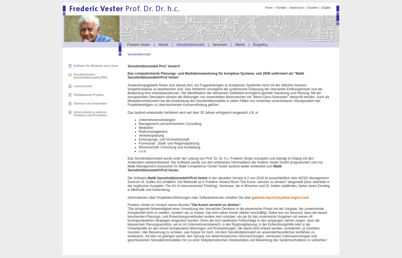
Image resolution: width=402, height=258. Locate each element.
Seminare (220, 45)
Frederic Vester (138, 45)
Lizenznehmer (83, 86)
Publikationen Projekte (89, 94)
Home (269, 7)
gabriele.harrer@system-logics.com (280, 198)
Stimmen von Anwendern (90, 103)
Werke (240, 45)
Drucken (312, 7)
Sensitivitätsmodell (190, 45)
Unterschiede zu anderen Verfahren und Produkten (90, 114)
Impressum (296, 7)
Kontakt (281, 7)
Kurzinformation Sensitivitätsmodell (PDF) (90, 76)
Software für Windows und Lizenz (96, 65)
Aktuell (163, 45)
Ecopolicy (260, 45)
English (326, 7)
